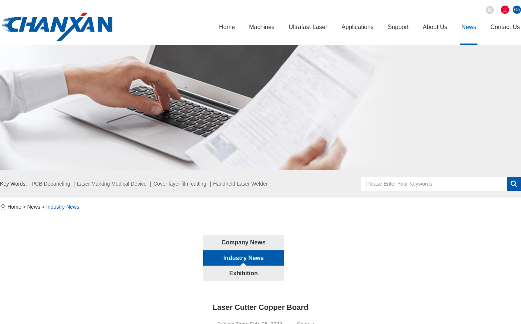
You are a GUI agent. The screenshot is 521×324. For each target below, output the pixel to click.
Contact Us (505, 27)
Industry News (62, 207)
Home (227, 27)
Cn (517, 9)
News (468, 27)
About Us (435, 27)
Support (398, 27)
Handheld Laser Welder (240, 184)
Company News (178, 242)
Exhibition (343, 242)
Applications (358, 27)
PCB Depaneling (51, 184)
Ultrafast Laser (308, 27)
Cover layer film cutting (179, 184)
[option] (260, 107)
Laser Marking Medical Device (112, 184)
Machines (261, 27)
